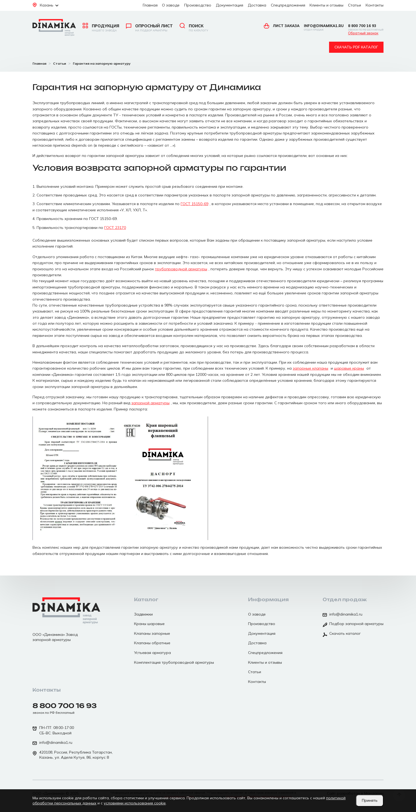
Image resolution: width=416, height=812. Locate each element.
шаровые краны (349, 368)
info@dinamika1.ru (324, 27)
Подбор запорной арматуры (353, 624)
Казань (45, 5)
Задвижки (143, 614)
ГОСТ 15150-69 (194, 203)
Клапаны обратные (152, 642)
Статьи (354, 5)
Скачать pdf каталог (356, 47)
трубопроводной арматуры (181, 269)
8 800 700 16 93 (366, 27)
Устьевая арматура (152, 652)
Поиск (194, 27)
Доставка (257, 5)
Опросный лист (149, 27)
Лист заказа (282, 25)
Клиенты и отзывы (326, 5)
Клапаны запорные (152, 633)
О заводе (171, 5)
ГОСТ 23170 (115, 227)
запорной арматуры (150, 402)
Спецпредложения (288, 5)
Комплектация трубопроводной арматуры (174, 662)
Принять (370, 800)
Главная (150, 5)
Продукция (101, 27)
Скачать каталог (342, 634)
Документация (229, 5)
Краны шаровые (149, 623)
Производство (197, 5)
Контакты (375, 5)
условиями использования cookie (135, 803)
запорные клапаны (310, 368)
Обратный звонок (363, 33)
